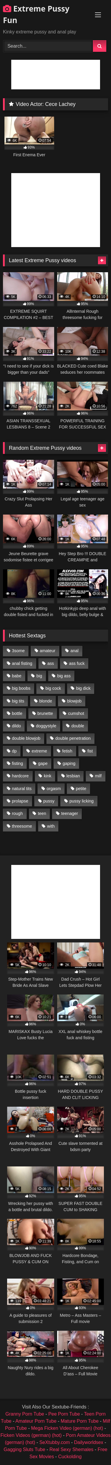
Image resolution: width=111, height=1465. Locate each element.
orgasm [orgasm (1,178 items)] (53, 788)
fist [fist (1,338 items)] (90, 751)
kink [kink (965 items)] (48, 775)
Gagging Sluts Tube (24, 1449)
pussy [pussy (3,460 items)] (48, 801)
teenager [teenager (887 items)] (69, 813)
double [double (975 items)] (77, 725)
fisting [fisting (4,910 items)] (17, 763)
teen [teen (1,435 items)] (42, 813)
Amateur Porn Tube (36, 1421)
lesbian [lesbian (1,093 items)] (73, 775)
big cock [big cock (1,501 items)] (53, 688)
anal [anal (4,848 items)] (74, 650)
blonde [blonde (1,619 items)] (45, 701)
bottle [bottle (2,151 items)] (17, 713)
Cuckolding (69, 1456)
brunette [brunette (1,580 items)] (45, 713)
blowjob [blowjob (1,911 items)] (74, 701)
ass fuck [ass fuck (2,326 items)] (77, 663)
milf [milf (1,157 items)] (98, 775)
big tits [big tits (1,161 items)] (18, 701)
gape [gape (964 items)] (43, 763)
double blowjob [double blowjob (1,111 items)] (26, 738)
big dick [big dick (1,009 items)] (83, 688)
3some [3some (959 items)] (18, 650)
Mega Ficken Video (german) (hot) (67, 1428)
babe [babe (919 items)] (16, 675)
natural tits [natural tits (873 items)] (21, 788)
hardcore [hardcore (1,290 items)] (20, 775)
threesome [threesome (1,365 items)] (22, 826)
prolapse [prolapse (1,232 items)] (20, 801)
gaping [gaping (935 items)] (69, 763)
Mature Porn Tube (80, 1421)
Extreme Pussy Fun (36, 14)
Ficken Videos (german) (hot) (31, 1435)
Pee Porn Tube (64, 1413)
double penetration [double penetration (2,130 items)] (73, 738)
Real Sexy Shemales (71, 1449)
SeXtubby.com (55, 1442)
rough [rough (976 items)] (17, 813)
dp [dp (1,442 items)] (14, 751)
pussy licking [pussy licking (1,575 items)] (82, 801)
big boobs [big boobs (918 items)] (21, 688)
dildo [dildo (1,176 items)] (16, 725)
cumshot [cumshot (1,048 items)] (76, 713)
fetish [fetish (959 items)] (67, 751)
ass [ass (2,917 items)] (50, 663)
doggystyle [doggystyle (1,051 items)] (46, 725)
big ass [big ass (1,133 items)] (64, 675)
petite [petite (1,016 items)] (81, 788)
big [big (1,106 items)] (39, 675)
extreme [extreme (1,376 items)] (39, 751)
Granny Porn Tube (24, 1413)
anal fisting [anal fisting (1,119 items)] (22, 663)
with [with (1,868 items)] (51, 826)
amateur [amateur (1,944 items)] (47, 650)
